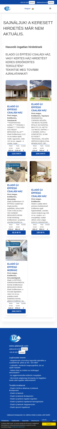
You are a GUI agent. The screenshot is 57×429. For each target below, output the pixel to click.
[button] (29, 8)
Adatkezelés (15, 421)
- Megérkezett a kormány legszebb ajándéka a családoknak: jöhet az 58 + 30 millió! (27, 361)
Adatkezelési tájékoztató (18, 427)
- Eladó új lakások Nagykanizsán (22, 404)
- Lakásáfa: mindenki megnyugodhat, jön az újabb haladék (26, 366)
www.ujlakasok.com (18, 346)
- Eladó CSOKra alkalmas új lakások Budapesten (23, 389)
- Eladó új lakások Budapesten (21, 396)
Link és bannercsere (46, 420)
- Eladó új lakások (16, 393)
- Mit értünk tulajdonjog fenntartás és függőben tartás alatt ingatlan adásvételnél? (27, 379)
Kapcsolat (25, 421)
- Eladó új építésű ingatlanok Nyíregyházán (26, 402)
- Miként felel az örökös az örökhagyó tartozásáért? (24, 371)
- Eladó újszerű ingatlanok (19, 407)
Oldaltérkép (5, 421)
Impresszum (35, 421)
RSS (54, 421)
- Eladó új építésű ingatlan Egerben (23, 399)
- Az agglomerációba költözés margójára (25, 375)
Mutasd (31, 2)
